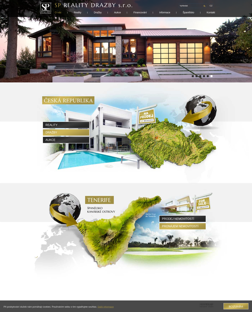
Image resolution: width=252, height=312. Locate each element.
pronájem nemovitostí (180, 226)
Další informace (106, 306)
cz (211, 6)
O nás (58, 12)
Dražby (98, 12)
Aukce (117, 12)
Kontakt (211, 12)
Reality (77, 12)
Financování (140, 12)
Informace (164, 12)
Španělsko (188, 12)
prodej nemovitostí (178, 218)
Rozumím (236, 306)
